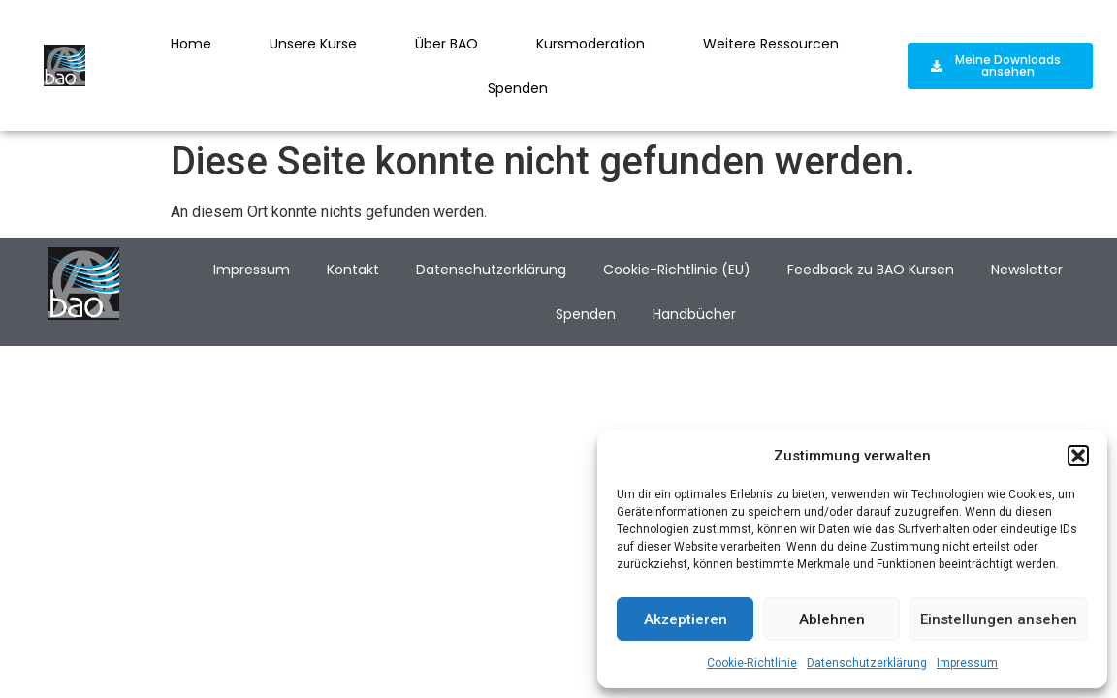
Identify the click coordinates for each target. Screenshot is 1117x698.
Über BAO (446, 43)
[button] (1078, 455)
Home (191, 43)
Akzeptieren (685, 619)
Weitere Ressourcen (771, 43)
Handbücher (694, 314)
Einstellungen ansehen (998, 619)
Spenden (518, 88)
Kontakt (353, 269)
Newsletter (1027, 269)
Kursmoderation (590, 43)
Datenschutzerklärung (867, 663)
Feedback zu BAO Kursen (870, 269)
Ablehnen (832, 619)
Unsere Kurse (313, 43)
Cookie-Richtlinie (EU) (676, 269)
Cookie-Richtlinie (752, 663)
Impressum (967, 663)
